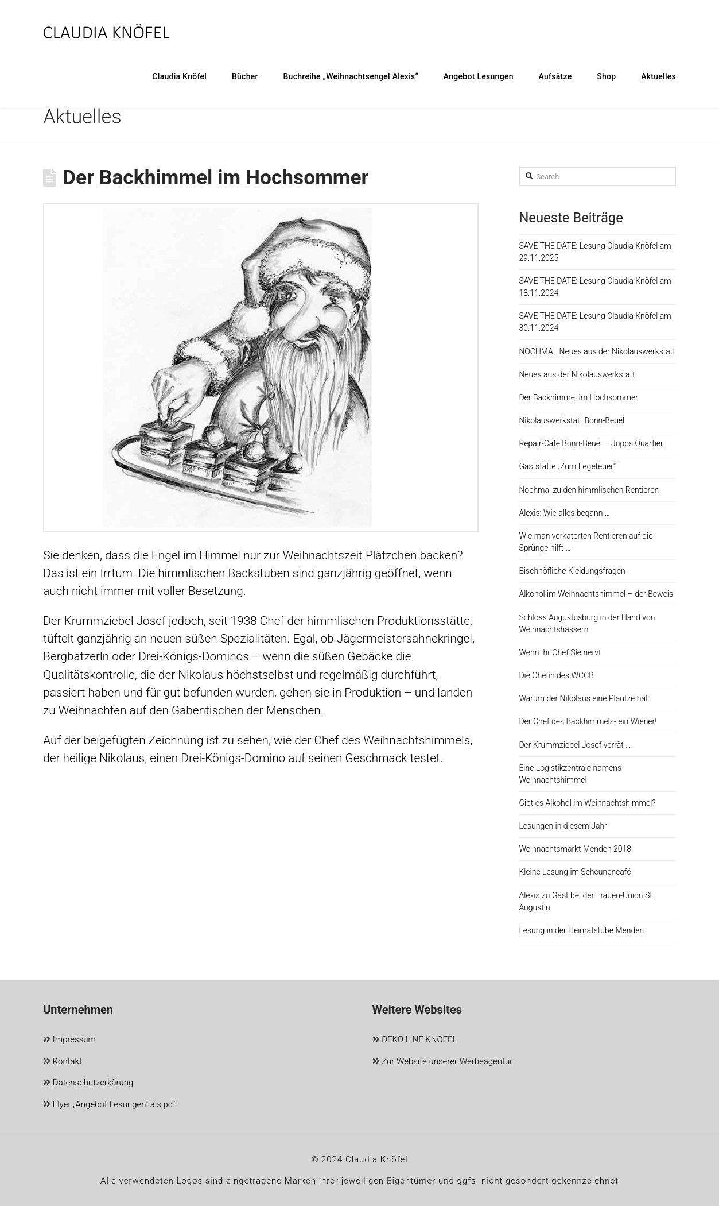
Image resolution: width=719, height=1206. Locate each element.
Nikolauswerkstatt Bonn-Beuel (571, 420)
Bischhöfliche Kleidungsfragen (572, 570)
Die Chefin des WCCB (556, 675)
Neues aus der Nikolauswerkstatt (577, 374)
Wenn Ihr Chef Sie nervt (560, 652)
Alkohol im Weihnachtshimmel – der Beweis (596, 593)
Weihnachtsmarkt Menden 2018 (575, 848)
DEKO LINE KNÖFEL (414, 1040)
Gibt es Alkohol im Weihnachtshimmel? (587, 802)
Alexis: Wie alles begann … (564, 512)
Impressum (69, 1040)
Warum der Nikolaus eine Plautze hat (583, 698)
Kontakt (62, 1062)
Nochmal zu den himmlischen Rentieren (589, 489)
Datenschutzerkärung (88, 1083)
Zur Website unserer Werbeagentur (442, 1062)
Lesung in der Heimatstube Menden (581, 930)
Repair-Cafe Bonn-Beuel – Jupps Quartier (591, 443)
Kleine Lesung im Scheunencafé (575, 871)
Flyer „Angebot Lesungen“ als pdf (109, 1105)
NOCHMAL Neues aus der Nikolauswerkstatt (597, 351)
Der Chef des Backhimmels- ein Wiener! (587, 721)
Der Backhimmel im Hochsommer (578, 397)
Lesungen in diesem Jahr (563, 825)
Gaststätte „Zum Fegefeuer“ (567, 466)
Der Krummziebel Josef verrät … (575, 744)
